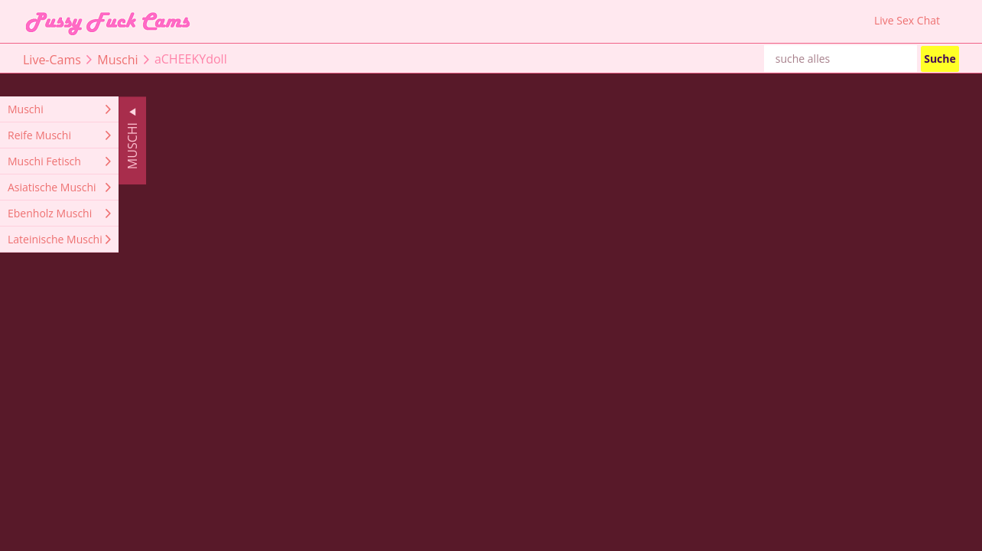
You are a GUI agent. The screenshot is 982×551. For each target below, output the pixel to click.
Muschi (117, 59)
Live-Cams (52, 59)
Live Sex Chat (907, 20)
